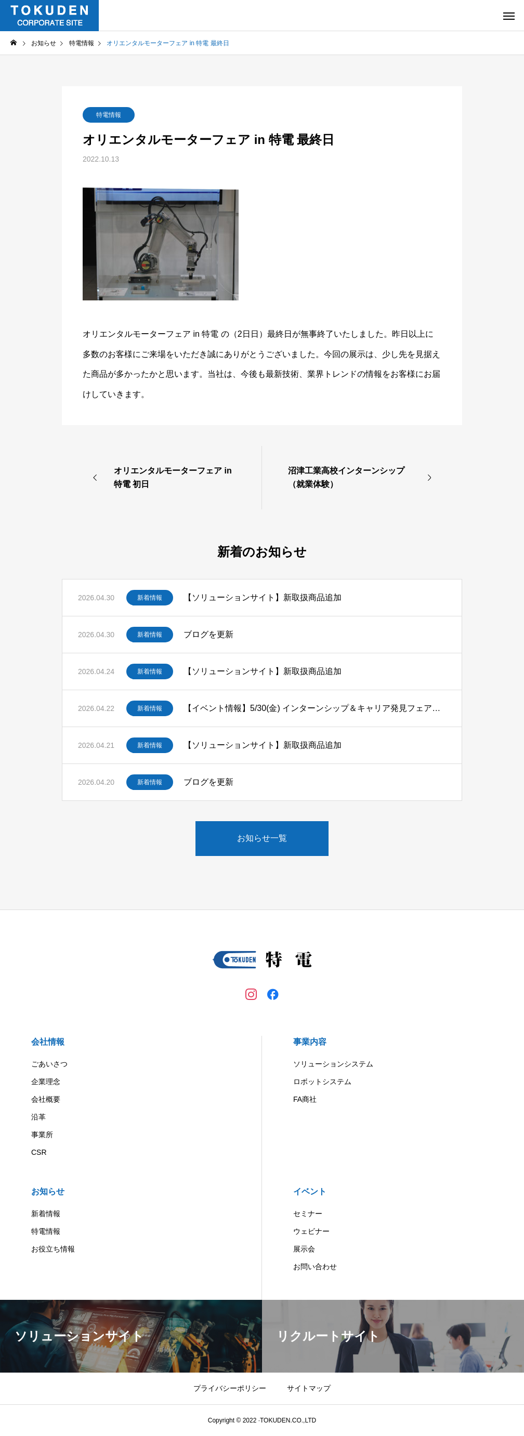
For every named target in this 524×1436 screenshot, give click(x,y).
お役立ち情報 (53, 1249)
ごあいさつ (49, 1064)
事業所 (42, 1134)
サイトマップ (309, 1388)
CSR (39, 1152)
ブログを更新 (208, 634)
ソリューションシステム (333, 1064)
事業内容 (309, 1041)
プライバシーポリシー (229, 1388)
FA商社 (305, 1099)
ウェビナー (311, 1231)
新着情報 (149, 597)
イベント (309, 1191)
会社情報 (47, 1041)
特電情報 (108, 114)
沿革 (38, 1117)
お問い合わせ (315, 1266)
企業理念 (45, 1081)
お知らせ (47, 1191)
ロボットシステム (322, 1081)
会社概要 (45, 1099)
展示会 (304, 1249)
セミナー (307, 1213)
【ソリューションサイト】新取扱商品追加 (263, 597)
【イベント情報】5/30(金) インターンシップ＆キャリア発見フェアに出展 (315, 708)
